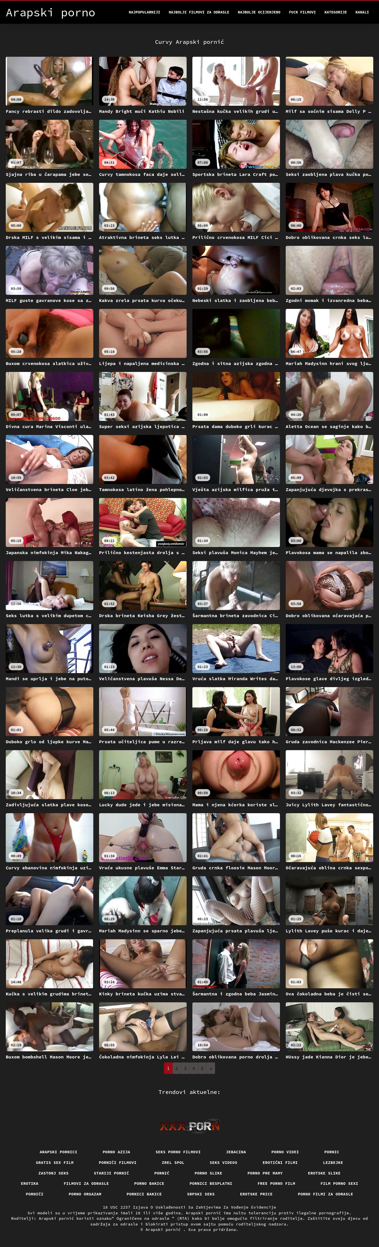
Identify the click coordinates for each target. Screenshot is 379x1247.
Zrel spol (173, 1162)
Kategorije (335, 12)
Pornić (161, 1173)
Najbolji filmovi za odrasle (199, 12)
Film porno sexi (339, 1183)
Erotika (29, 1183)
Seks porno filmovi (178, 1151)
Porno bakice (149, 1183)
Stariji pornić (111, 1173)
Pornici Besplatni (211, 1183)
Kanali (362, 12)
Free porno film (276, 1183)
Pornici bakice (144, 1194)
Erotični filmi (280, 1162)
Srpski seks (201, 1194)
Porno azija (116, 1151)
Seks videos (223, 1162)
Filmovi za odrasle (86, 1183)
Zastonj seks (53, 1173)
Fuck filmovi (302, 12)
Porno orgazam (85, 1194)
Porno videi (285, 1151)
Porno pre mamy (265, 1173)
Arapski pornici (58, 1151)
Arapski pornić (164, 1229)
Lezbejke (333, 1162)
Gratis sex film (55, 1162)
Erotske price (256, 1194)
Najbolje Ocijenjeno (259, 12)
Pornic (331, 1151)
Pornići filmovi (117, 1162)
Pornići (34, 1194)
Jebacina (236, 1151)
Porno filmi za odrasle (325, 1194)
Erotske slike (324, 1173)
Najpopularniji (144, 12)
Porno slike (208, 1173)
